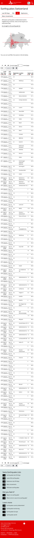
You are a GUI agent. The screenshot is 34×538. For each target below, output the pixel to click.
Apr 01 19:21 (5, 442)
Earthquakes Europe (12, 511)
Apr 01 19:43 (5, 457)
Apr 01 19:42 (5, 453)
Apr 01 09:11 (5, 285)
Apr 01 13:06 (5, 335)
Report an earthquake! (13, 495)
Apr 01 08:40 (5, 278)
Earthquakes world (12, 515)
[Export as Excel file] (13, 68)
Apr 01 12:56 (5, 323)
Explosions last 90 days (13, 481)
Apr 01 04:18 (5, 213)
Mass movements (7, 16)
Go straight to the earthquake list (11, 26)
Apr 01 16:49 (5, 404)
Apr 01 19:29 (5, 446)
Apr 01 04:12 (5, 209)
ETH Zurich (15, 534)
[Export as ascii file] (16, 68)
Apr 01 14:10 (5, 350)
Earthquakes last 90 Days (13, 475)
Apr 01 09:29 (5, 289)
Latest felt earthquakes (13, 478)
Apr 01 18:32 (5, 438)
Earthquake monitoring (13, 508)
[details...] (5, 77)
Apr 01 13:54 (5, 343)
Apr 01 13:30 (5, 339)
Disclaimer (10, 532)
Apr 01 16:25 (5, 392)
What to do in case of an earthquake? (17, 498)
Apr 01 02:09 (5, 182)
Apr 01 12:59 (5, 327)
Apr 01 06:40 (5, 247)
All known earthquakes (13, 487)
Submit (9, 68)
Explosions (24, 13)
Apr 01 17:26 (5, 415)
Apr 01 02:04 (5, 178)
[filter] (2, 74)
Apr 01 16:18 (5, 388)
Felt (13, 13)
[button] (2, 3)
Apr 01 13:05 (5, 331)
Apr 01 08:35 (5, 270)
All (17, 13)
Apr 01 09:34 (5, 293)
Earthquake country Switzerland (15, 505)
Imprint (3, 532)
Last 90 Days (6, 13)
